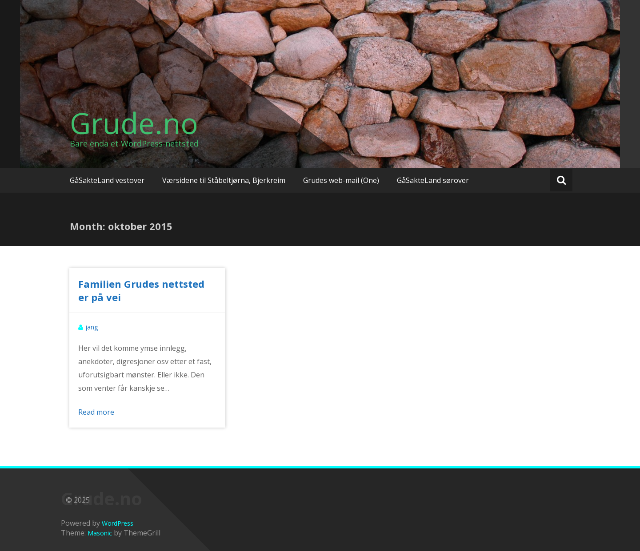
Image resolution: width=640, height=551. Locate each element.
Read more (96, 412)
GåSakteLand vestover (107, 180)
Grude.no (134, 123)
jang (91, 327)
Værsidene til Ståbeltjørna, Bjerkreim (223, 180)
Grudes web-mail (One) (341, 180)
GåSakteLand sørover (433, 180)
